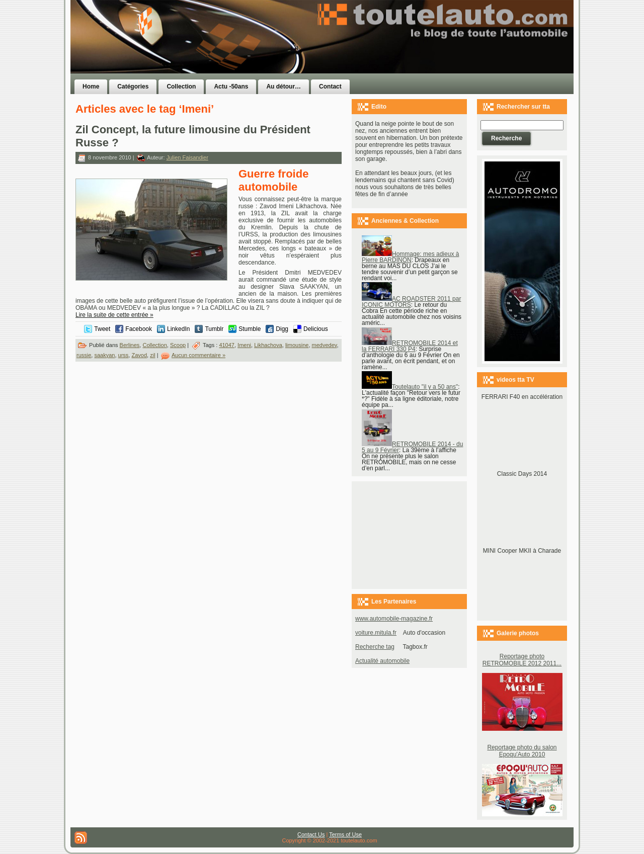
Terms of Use (345, 834)
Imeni (244, 345)
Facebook (138, 328)
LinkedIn (178, 328)
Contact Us (311, 834)
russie (83, 355)
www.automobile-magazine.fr (394, 618)
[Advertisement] (449, 57)
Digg (282, 328)
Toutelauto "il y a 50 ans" (410, 386)
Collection (154, 345)
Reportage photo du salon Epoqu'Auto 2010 (521, 751)
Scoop (178, 345)
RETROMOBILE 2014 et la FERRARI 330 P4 (410, 346)
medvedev (324, 345)
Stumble (249, 328)
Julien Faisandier (187, 157)
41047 (226, 345)
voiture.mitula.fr (375, 632)
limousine (296, 345)
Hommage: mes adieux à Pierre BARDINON (410, 257)
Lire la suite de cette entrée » (114, 314)
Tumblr (214, 328)
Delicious (315, 328)
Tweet (102, 328)
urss (123, 355)
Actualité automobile (382, 660)
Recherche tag (374, 646)
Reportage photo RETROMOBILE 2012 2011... (521, 660)
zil (152, 355)
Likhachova (268, 345)
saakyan (104, 355)
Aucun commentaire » (198, 355)
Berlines (130, 345)
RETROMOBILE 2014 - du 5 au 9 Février (412, 447)
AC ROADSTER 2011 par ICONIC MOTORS (411, 301)
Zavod (139, 355)
